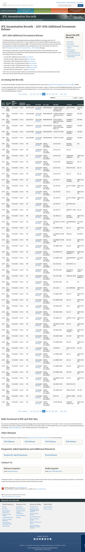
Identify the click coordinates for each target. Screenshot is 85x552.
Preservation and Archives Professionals (20, 512)
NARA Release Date (14, 103)
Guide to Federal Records (34, 514)
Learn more (70, 549)
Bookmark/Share (71, 2)
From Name (80, 104)
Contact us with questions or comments (11, 496)
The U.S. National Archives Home (17, 4)
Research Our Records (8, 10)
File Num (56, 104)
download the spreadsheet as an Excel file (60, 84)
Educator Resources (42, 10)
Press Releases (51, 455)
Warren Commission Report (73, 46)
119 (56, 94)
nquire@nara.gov (13, 471)
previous (24, 94)
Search (80, 5)
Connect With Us (42, 536)
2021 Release (71, 442)
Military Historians (20, 509)
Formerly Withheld (22, 103)
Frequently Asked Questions (15, 455)
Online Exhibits (6, 526)
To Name (69, 104)
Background (70, 44)
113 (38, 94)
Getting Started (34, 507)
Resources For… (21, 504)
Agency (28, 104)
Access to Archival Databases (7, 520)
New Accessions (48, 509)
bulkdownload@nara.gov (15, 427)
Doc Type (46, 104)
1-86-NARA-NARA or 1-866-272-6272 (42, 549)
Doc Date (38, 104)
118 (53, 94)
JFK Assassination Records (25, 20)
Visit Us (59, 10)
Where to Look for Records (34, 519)
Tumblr (42, 539)
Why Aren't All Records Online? (35, 522)
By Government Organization (6, 511)
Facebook (35, 539)
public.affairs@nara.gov (55, 471)
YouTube (45, 539)
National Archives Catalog (6, 514)
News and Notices (48, 507)
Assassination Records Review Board (73, 55)
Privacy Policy (36, 545)
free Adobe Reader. (20, 487)
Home (3, 20)
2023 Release (29, 442)
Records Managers (21, 515)
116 (47, 94)
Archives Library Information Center (7, 523)
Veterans (18, 517)
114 (41, 94)
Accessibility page (40, 489)
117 (50, 94)
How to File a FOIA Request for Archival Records (35, 527)
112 (35, 94)
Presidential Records (7, 517)
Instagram (40, 539)
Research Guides (35, 504)
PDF (37, 109)
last (65, 94)
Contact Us (80, 2)
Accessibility (29, 545)
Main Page (70, 42)
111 (31, 94)
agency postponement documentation (38, 437)
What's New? (48, 504)
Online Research (8, 504)
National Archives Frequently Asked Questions (34, 510)
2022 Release (50, 442)
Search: (52, 97)
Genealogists (19, 507)
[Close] (83, 537)
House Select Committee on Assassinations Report (73, 51)
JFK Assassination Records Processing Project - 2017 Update (22, 48)
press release (28, 57)
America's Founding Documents (76, 10)
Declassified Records (35, 517)
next (62, 94)
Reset (81, 98)
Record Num (8, 103)
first (20, 94)
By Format (4, 509)
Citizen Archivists (61, 2)
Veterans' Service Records (25, 10)
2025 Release (9, 442)
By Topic (4, 507)
